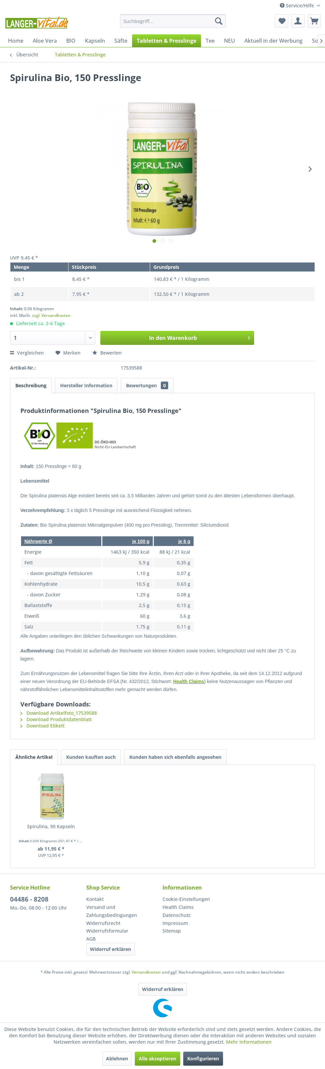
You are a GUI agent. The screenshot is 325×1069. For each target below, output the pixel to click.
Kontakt (95, 899)
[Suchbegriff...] (173, 21)
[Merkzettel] (281, 21)
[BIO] (71, 40)
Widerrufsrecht (103, 923)
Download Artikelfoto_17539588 (58, 713)
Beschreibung (30, 385)
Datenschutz (176, 915)
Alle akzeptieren (157, 1058)
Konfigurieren (203, 1058)
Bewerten (107, 353)
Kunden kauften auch (91, 757)
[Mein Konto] (298, 21)
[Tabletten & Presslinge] (166, 40)
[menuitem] (173, 21)
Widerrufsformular (107, 931)
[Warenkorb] (314, 21)
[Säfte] (121, 40)
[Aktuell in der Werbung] (273, 40)
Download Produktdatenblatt (56, 719)
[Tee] (210, 40)
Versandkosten (146, 972)
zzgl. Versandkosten (51, 315)
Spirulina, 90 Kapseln (51, 826)
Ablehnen (117, 1058)
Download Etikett (42, 725)
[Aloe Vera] (45, 40)
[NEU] (229, 40)
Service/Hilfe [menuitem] (297, 5)
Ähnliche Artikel (33, 757)
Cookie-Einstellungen (186, 899)
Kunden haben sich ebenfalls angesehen (175, 757)
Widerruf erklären (110, 949)
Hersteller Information (86, 385)
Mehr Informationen (249, 1042)
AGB (91, 939)
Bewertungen (147, 385)
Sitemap (171, 931)
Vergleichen (27, 353)
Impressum (175, 923)
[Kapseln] (95, 40)
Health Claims (188, 681)
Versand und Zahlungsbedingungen (111, 911)
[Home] (15, 40)
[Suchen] (219, 21)
